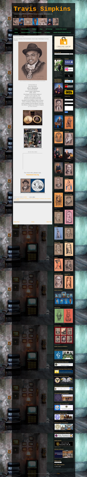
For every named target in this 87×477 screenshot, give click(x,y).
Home (32, 221)
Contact (34, 29)
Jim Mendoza (41, 198)
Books (16, 32)
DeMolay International (20, 198)
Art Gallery (47, 32)
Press (16, 29)
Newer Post (16, 221)
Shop (41, 29)
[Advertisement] (33, 212)
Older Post (49, 221)
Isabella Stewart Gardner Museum (62, 32)
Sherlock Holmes (25, 32)
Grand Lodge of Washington (34, 198)
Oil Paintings (49, 29)
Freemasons (26, 198)
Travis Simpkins (42, 9)
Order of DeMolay (48, 198)
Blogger (58, 473)
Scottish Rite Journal (61, 29)
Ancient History (37, 32)
